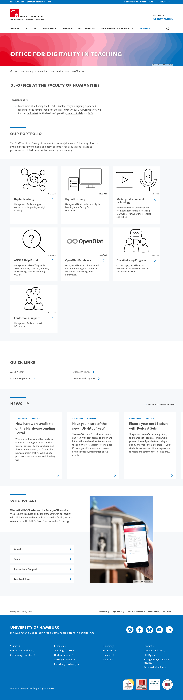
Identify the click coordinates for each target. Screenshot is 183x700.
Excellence (108, 650)
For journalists (17, 1)
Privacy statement (135, 611)
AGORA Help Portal (20, 378)
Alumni (107, 659)
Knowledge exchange (65, 664)
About (14, 28)
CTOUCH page (85, 109)
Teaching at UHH (63, 650)
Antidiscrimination (154, 667)
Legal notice (117, 611)
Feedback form (22, 579)
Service (144, 28)
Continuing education (21, 655)
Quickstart (32, 113)
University (108, 646)
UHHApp (148, 655)
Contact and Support (84, 378)
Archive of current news (162, 404)
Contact (148, 646)
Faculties (107, 655)
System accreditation (167, 682)
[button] (140, 2)
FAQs (90, 113)
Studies (31, 28)
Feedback (103, 611)
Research (49, 28)
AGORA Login (17, 372)
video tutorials (75, 113)
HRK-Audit (153, 680)
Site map (167, 611)
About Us (19, 549)
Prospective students (21, 650)
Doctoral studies (62, 655)
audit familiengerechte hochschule (128, 683)
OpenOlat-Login (81, 372)
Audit (138, 680)
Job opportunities (63, 659)
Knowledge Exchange (117, 28)
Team (17, 559)
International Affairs (79, 28)
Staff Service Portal (36, 1)
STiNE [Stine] (50, 1)
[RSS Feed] (28, 403)
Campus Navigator (153, 650)
